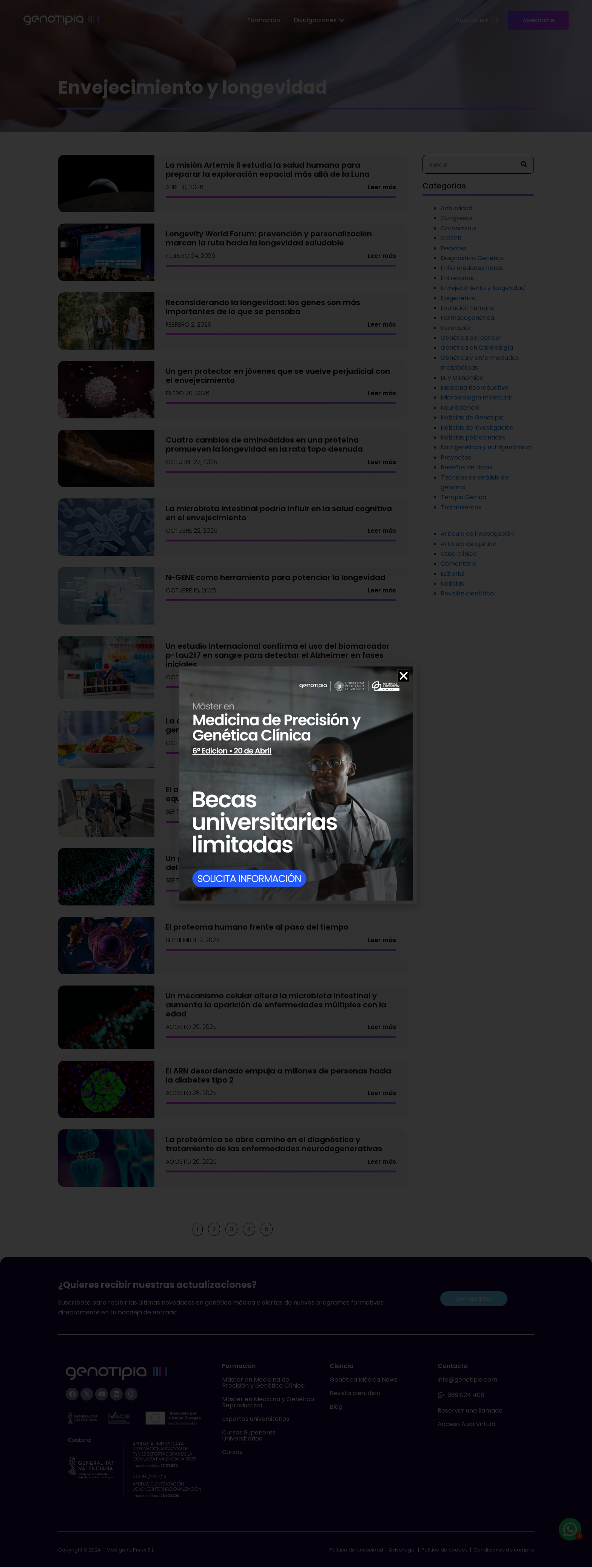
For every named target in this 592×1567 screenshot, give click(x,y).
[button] (403, 676)
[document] (296, 783)
